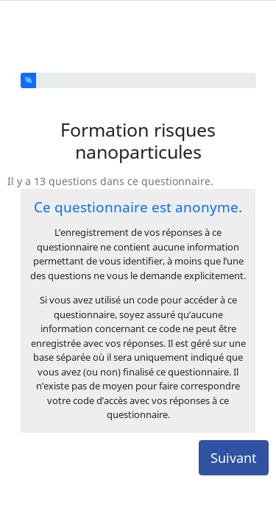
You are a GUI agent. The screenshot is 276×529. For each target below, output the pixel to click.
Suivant (233, 427)
